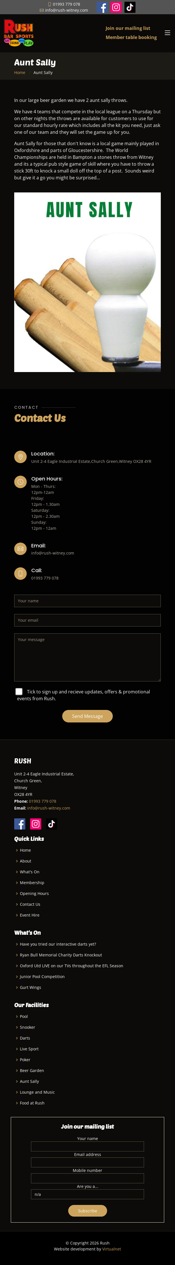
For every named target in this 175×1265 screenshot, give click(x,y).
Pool (24, 1016)
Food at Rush (32, 1103)
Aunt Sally (29, 1081)
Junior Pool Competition (42, 977)
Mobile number (87, 1170)
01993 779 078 (42, 801)
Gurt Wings (30, 987)
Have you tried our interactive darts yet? (58, 944)
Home (19, 72)
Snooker (27, 1027)
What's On (29, 872)
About (25, 861)
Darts (25, 1038)
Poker (25, 1060)
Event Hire (29, 915)
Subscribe (87, 1210)
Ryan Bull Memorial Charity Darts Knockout (61, 955)
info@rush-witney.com (48, 808)
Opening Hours (34, 894)
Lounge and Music (37, 1092)
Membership (32, 883)
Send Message (87, 716)
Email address (87, 1154)
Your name (87, 1138)
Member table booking (131, 37)
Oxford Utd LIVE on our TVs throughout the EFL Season (71, 966)
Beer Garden (32, 1071)
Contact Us (30, 904)
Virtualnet (111, 1249)
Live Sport (29, 1049)
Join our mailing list (128, 28)
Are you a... (87, 1186)
